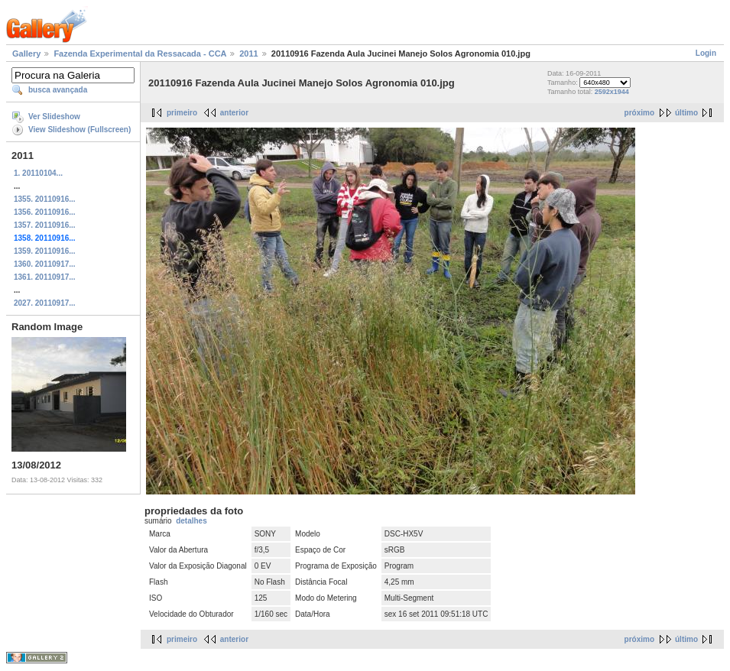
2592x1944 (612, 92)
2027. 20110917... (45, 303)
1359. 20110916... (45, 251)
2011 (248, 53)
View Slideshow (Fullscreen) (79, 129)
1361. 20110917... (45, 277)
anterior (234, 113)
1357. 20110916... (45, 225)
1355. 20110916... (45, 199)
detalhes (191, 521)
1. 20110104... (38, 173)
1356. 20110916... (45, 212)
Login (706, 53)
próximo (639, 113)
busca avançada (57, 90)
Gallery (26, 53)
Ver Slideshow (54, 116)
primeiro (182, 113)
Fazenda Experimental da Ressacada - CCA (140, 53)
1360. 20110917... (45, 264)
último (686, 113)
